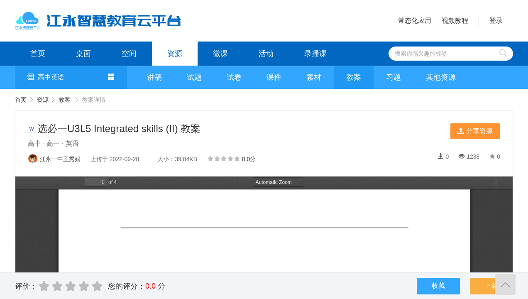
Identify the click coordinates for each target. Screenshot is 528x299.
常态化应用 (414, 20)
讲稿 (154, 77)
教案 (353, 77)
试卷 (234, 77)
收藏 (438, 285)
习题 (393, 77)
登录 (496, 20)
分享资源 (475, 131)
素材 (313, 77)
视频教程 (455, 20)
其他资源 (441, 77)
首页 (37, 53)
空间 (129, 53)
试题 (194, 77)
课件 (273, 77)
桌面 (83, 53)
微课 (220, 53)
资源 (174, 53)
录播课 (315, 53)
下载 (491, 285)
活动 (266, 53)
